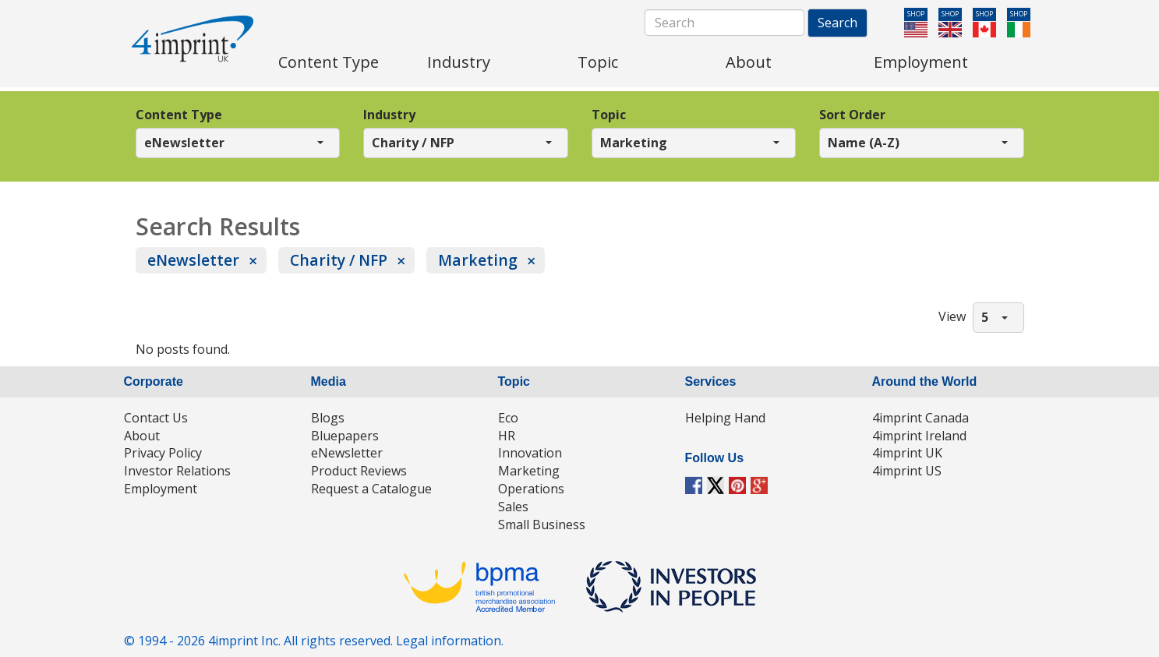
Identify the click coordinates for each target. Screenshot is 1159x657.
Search (837, 22)
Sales (513, 506)
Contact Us (156, 417)
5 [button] (984, 317)
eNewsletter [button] (184, 142)
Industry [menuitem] (458, 61)
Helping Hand (725, 417)
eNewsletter (193, 259)
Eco (508, 417)
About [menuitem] (749, 61)
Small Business (541, 524)
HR (506, 435)
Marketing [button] (633, 142)
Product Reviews (359, 470)
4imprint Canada (920, 417)
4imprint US (907, 470)
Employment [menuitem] (921, 61)
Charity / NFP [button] (413, 142)
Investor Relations (177, 470)
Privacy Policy (163, 452)
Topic (609, 114)
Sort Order (852, 114)
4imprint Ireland (919, 435)
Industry (389, 114)
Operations (531, 488)
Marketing (478, 259)
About (142, 435)
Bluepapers (345, 435)
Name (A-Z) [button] (863, 142)
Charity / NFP (338, 259)
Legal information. (450, 640)
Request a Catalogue (371, 488)
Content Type (179, 114)
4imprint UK (907, 452)
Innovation (530, 452)
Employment (160, 488)
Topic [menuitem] (598, 61)
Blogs (328, 417)
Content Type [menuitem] (328, 61)
